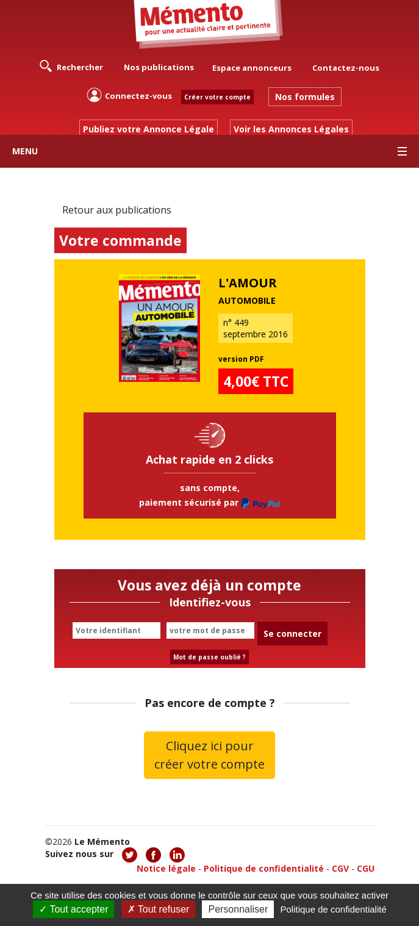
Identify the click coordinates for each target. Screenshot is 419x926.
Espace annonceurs (252, 67)
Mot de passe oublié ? (209, 657)
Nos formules (305, 96)
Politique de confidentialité (264, 868)
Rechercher (71, 66)
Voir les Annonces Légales (291, 129)
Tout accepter (73, 909)
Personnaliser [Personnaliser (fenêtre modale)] (238, 909)
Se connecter (292, 633)
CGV (340, 868)
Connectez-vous (129, 94)
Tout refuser (158, 909)
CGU (365, 868)
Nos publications (159, 67)
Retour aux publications (116, 210)
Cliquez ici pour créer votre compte (209, 755)
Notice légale (166, 868)
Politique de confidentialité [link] (333, 909)
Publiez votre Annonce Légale (148, 129)
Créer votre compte (217, 97)
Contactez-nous (345, 67)
